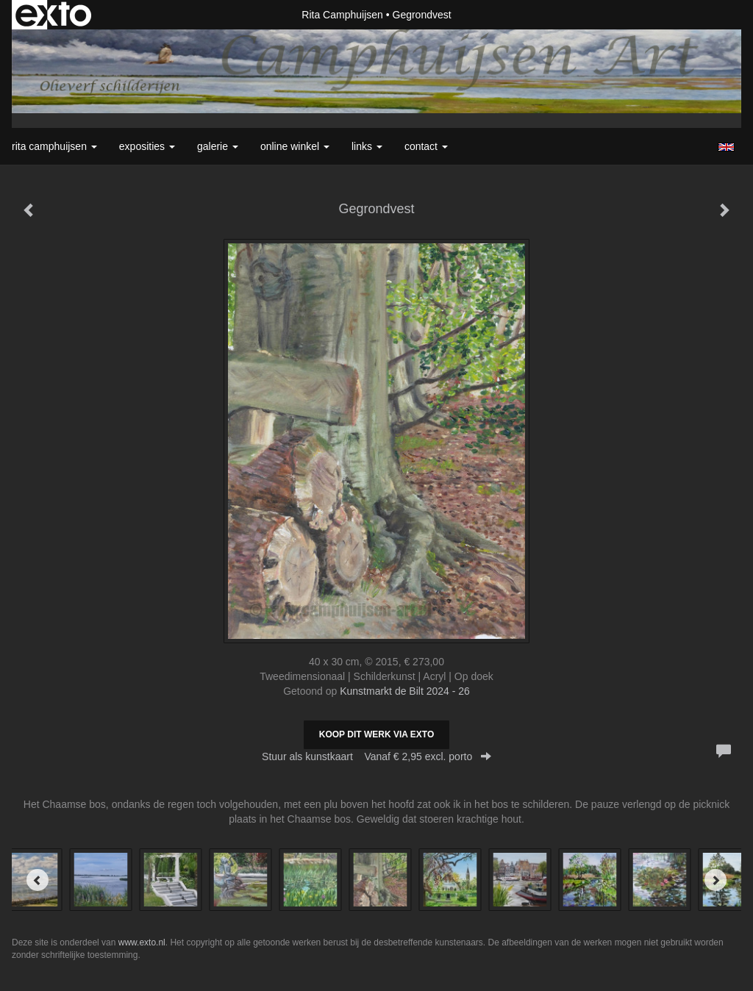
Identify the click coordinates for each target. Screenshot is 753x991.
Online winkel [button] (294, 146)
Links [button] (366, 146)
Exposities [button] (147, 146)
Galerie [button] (217, 146)
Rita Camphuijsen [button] (54, 146)
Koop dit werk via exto (376, 734)
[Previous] (37, 880)
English (726, 147)
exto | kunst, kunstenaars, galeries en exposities (53, 14)
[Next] (715, 880)
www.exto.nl (141, 942)
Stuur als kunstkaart (376, 756)
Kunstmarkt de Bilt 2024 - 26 (405, 691)
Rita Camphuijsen (342, 15)
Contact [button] (426, 146)
